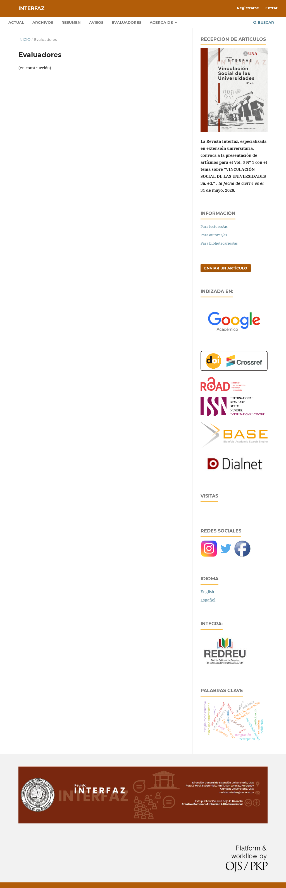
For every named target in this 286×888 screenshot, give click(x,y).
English (207, 591)
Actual (16, 22)
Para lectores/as (214, 226)
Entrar (271, 8)
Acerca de (162, 22)
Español (208, 600)
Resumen (71, 22)
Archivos (42, 22)
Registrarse (248, 8)
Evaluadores (126, 22)
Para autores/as (214, 234)
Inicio (24, 39)
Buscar (263, 22)
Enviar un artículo (225, 268)
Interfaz (31, 8)
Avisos (96, 22)
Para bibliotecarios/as (219, 243)
